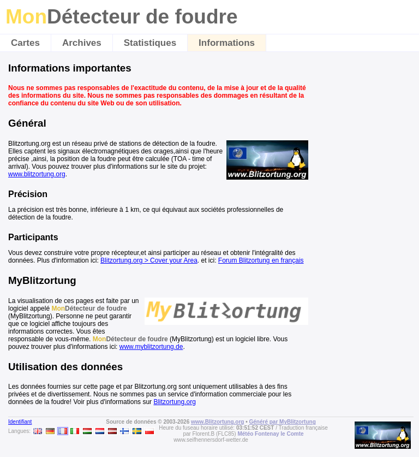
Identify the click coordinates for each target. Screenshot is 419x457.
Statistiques (150, 43)
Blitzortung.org (174, 402)
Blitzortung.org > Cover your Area (148, 260)
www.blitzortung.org (36, 174)
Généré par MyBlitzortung (282, 422)
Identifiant (20, 422)
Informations (227, 43)
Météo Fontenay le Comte (270, 434)
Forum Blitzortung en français (261, 260)
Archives (81, 43)
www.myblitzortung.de (151, 347)
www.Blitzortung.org (217, 422)
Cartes (25, 43)
